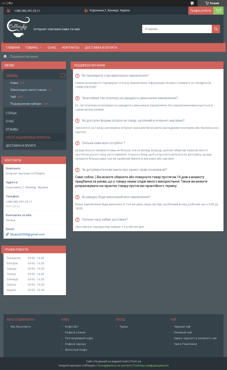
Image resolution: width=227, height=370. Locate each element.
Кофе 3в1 (72, 326)
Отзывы (12, 129)
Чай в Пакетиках (185, 344)
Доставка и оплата (101, 47)
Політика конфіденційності (151, 365)
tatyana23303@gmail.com (27, 234)
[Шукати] (216, 29)
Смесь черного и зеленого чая (195, 338)
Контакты (70, 47)
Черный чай (182, 326)
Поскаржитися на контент (114, 365)
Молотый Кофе (76, 349)
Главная (13, 47)
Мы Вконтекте (21, 326)
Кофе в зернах (75, 344)
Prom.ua (135, 361)
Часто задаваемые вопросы (28, 137)
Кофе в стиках (75, 332)
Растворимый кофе (79, 338)
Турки (124, 326)
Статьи (11, 113)
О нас (52, 47)
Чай (13, 96)
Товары (31, 47)
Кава (14, 83)
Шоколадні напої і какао (28, 90)
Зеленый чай (183, 332)
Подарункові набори (25, 103)
